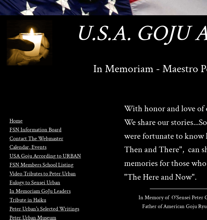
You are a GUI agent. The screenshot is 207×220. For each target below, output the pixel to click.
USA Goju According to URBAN (45, 156)
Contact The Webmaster (36, 138)
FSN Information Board (35, 129)
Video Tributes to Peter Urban (42, 173)
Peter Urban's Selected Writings (44, 208)
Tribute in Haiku (27, 200)
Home (16, 120)
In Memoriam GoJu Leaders (40, 191)
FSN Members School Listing (41, 164)
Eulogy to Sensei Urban (34, 182)
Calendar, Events (27, 147)
